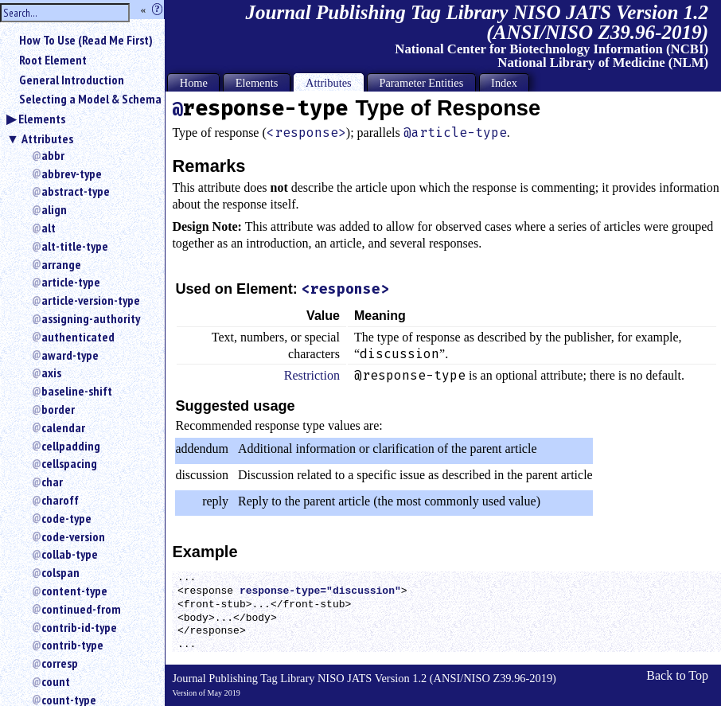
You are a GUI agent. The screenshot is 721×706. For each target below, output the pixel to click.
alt (48, 228)
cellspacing (69, 463)
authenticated (78, 337)
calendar (63, 427)
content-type (74, 591)
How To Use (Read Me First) (86, 40)
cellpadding (70, 446)
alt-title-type (74, 246)
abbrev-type (71, 173)
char (52, 482)
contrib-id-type (79, 627)
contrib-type (72, 645)
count (55, 681)
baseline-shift (76, 391)
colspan (60, 572)
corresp (59, 663)
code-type (66, 518)
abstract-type (75, 191)
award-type (70, 355)
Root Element (53, 60)
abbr (52, 155)
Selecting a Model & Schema (90, 99)
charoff (60, 500)
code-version (73, 536)
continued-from (81, 609)
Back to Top (677, 675)
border (58, 409)
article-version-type (90, 300)
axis (51, 372)
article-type (70, 282)
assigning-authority (90, 318)
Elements (41, 119)
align (54, 209)
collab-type (69, 554)
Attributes (47, 138)
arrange (61, 264)
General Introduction (71, 80)
